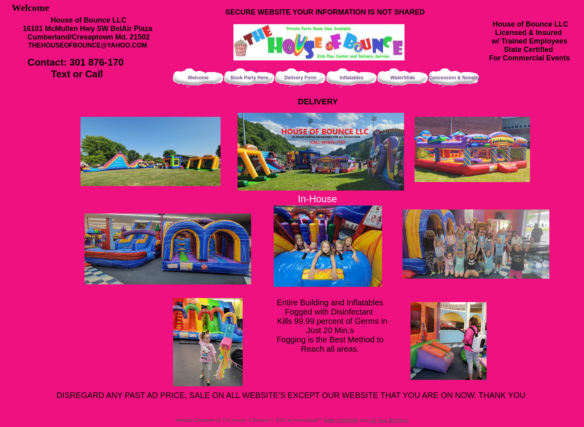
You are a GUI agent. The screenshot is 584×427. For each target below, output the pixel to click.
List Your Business (389, 420)
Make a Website (341, 420)
